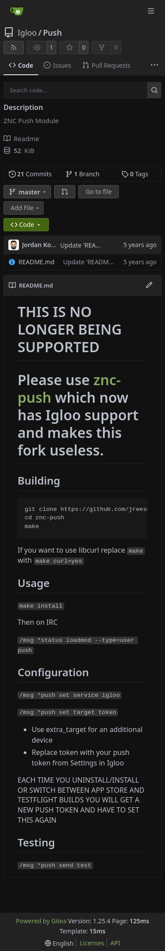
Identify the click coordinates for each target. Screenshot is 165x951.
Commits (30, 174)
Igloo (27, 32)
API (115, 943)
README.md (36, 262)
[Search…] (154, 90)
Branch (83, 174)
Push (52, 32)
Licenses (92, 943)
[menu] (59, 943)
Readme (21, 138)
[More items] (154, 65)
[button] (64, 191)
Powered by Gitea (41, 921)
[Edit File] (149, 285)
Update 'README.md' (91, 245)
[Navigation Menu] (152, 11)
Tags (134, 174)
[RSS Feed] (14, 47)
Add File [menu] (25, 208)
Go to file (98, 191)
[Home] (16, 11)
